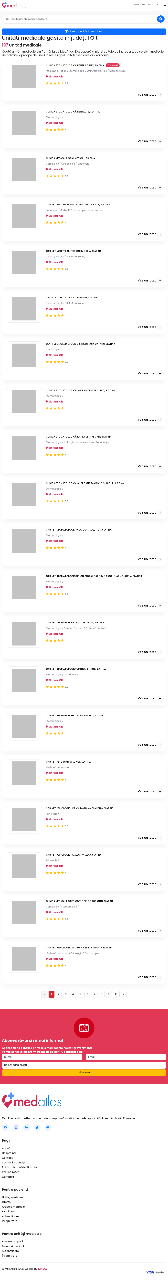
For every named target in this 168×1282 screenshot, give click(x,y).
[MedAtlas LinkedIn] (26, 1127)
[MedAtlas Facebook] (5, 1127)
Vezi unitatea (150, 94)
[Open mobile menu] (164, 5)
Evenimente (9, 1212)
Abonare (84, 1073)
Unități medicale (12, 1197)
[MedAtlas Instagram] (16, 1127)
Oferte (6, 1202)
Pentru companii (12, 1242)
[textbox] (143, 4)
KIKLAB (43, 1269)
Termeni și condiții (13, 1163)
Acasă (6, 1148)
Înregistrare (9, 1221)
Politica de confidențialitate (19, 1167)
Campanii (8, 1177)
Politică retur (10, 1172)
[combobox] (146, 5)
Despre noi (9, 1153)
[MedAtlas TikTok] (37, 1127)
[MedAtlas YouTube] (47, 1127)
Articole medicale (13, 1207)
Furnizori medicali (13, 1246)
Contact (7, 1158)
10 (117, 994)
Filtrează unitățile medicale (84, 31)
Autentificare (10, 1216)
